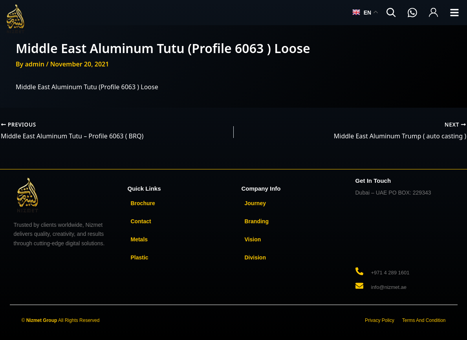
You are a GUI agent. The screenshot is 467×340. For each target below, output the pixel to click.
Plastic (139, 257)
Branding (257, 221)
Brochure (143, 203)
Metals (139, 239)
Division (255, 257)
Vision (253, 239)
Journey (255, 203)
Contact (141, 221)
